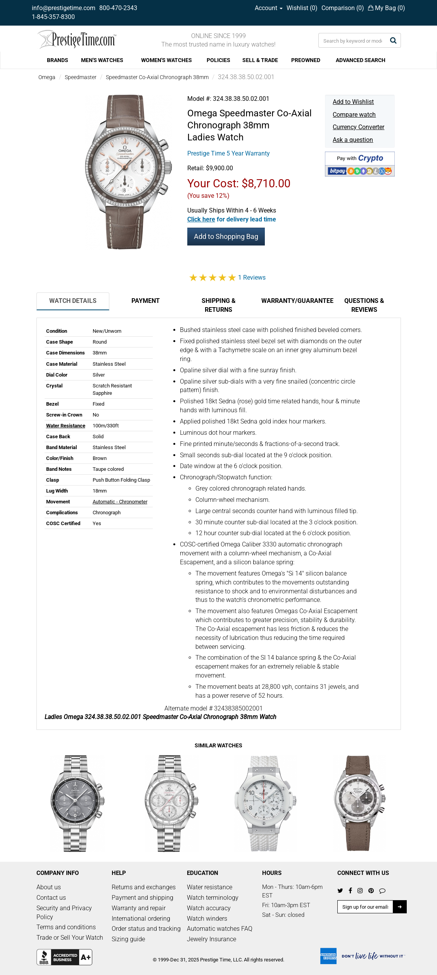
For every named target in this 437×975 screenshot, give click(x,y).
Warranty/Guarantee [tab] (294, 300)
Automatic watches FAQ (219, 928)
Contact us (51, 897)
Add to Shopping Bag (226, 236)
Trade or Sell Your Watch (69, 937)
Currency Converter (358, 127)
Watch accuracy (209, 908)
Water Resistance (65, 426)
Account (269, 8)
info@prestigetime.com (63, 8)
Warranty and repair (139, 908)
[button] (231, 219)
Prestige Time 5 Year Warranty (228, 153)
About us (48, 887)
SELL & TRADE (260, 60)
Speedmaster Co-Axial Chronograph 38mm (157, 77)
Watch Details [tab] (73, 300)
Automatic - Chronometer (120, 502)
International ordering (141, 918)
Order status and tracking (146, 928)
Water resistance (209, 887)
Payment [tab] (145, 300)
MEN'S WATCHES (102, 60)
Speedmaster (81, 77)
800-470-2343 (118, 8)
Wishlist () (302, 8)
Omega (46, 77)
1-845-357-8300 (53, 17)
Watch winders (207, 918)
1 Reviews (252, 277)
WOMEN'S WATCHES (166, 60)
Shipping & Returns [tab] (219, 305)
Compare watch (354, 114)
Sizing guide (128, 939)
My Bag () (386, 8)
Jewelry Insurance (211, 939)
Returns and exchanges (144, 887)
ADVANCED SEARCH (360, 60)
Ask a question (353, 139)
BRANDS (57, 60)
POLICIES (218, 60)
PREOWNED (305, 60)
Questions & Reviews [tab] (364, 305)
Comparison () (342, 8)
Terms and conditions (66, 927)
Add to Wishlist (353, 101)
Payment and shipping (142, 897)
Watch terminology (212, 897)
